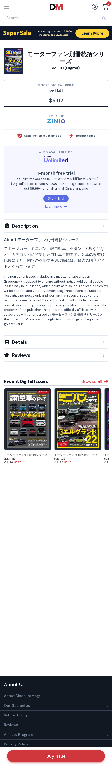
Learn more (56, 206)
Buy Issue (56, 756)
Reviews (11, 724)
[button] (56, 226)
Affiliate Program (18, 734)
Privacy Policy (16, 744)
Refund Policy (16, 715)
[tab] (56, 225)
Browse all (94, 381)
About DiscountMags (22, 695)
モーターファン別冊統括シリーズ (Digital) (26, 457)
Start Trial (56, 198)
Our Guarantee (17, 705)
